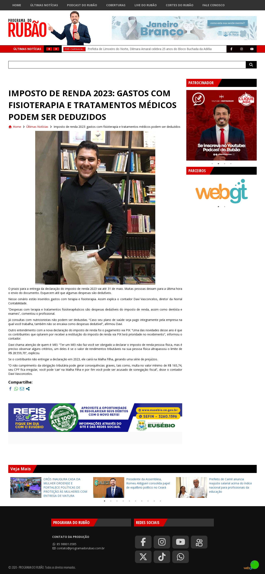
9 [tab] (154, 501)
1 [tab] (212, 164)
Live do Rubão (146, 5)
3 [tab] (225, 164)
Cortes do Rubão (179, 5)
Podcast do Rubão (82, 5)
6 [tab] (136, 501)
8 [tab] (148, 501)
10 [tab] (160, 501)
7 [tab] (142, 501)
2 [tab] (218, 164)
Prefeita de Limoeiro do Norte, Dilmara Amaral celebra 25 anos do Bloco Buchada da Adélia (150, 49)
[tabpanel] (221, 125)
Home (16, 5)
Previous (183, 124)
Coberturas (115, 5)
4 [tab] (231, 164)
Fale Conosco (213, 5)
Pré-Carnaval (74, 49)
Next (260, 124)
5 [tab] (129, 501)
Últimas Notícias (44, 5)
